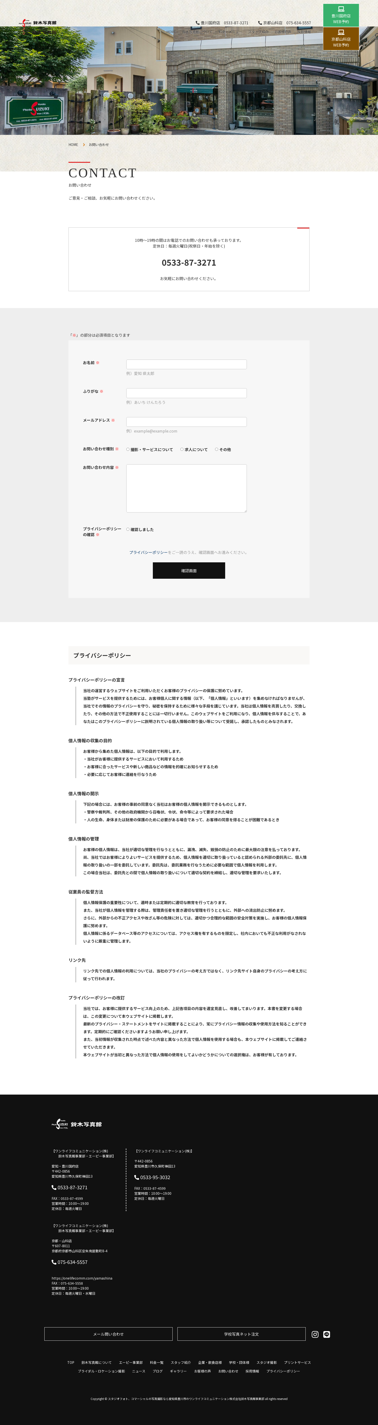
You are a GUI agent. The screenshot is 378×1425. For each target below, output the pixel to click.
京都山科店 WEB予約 (341, 42)
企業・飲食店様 (210, 1362)
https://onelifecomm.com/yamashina (82, 1278)
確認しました (142, 529)
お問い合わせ (228, 1371)
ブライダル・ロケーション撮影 (101, 1371)
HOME (171, 31)
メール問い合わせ (108, 1334)
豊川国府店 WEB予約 (341, 18)
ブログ (158, 1371)
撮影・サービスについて (152, 449)
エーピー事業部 (131, 1362)
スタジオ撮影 (266, 1362)
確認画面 (189, 570)
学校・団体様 (239, 1362)
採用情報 (304, 31)
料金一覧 (156, 1362)
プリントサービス (297, 1362)
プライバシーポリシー (148, 552)
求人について (196, 449)
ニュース (138, 1371)
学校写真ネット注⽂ (241, 1334)
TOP (70, 1362)
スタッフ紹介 (258, 31)
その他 (225, 449)
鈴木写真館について (197, 31)
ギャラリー (178, 1371)
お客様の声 (283, 31)
